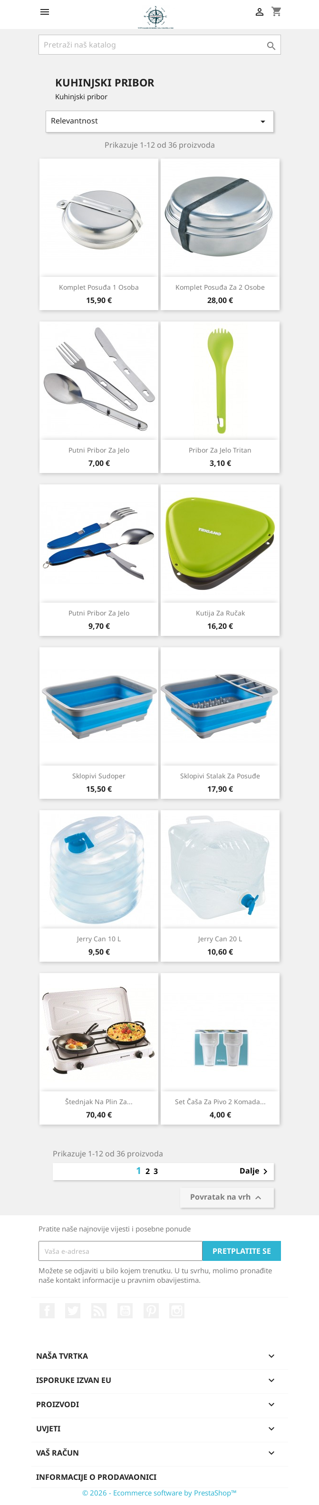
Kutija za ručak (220, 612)
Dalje (255, 1171)
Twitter (72, 1310)
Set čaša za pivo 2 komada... (220, 1101)
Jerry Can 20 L (220, 938)
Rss (98, 1310)
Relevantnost (160, 121)
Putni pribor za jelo (98, 449)
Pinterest (151, 1310)
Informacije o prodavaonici (96, 1477)
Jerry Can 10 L (99, 938)
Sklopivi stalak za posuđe (220, 775)
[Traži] (160, 45)
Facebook (47, 1310)
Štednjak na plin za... (99, 1101)
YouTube (125, 1310)
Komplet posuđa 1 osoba (99, 287)
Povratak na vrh (227, 1198)
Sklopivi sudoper (99, 775)
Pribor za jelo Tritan (220, 449)
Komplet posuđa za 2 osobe (220, 287)
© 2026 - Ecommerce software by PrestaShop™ (159, 1492)
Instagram (176, 1310)
